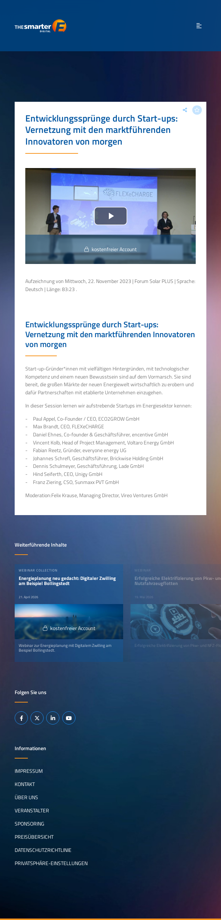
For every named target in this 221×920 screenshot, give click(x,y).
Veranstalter (32, 811)
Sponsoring (29, 824)
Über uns (26, 797)
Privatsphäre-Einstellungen (51, 863)
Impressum (29, 771)
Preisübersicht (34, 837)
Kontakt (25, 784)
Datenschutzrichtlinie (43, 850)
